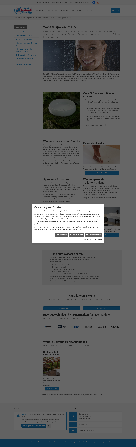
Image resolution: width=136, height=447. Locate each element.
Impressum (88, 238)
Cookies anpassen (61, 233)
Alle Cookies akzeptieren (93, 233)
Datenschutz (98, 238)
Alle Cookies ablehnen (76, 233)
